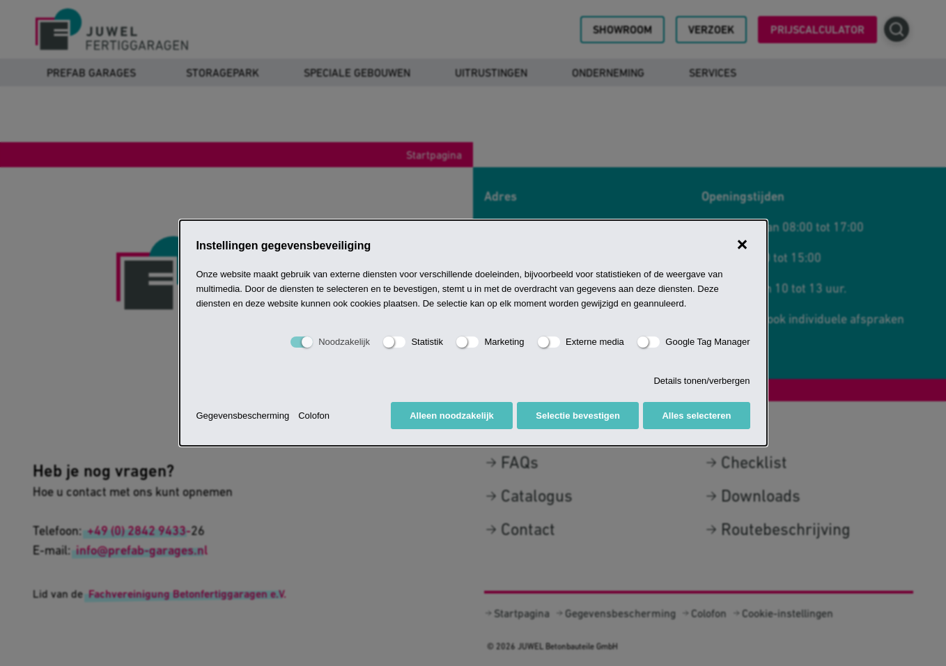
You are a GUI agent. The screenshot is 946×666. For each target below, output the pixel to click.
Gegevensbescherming (243, 415)
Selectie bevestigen (578, 415)
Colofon (313, 415)
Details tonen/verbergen (701, 380)
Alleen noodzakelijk (452, 415)
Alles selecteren (696, 415)
